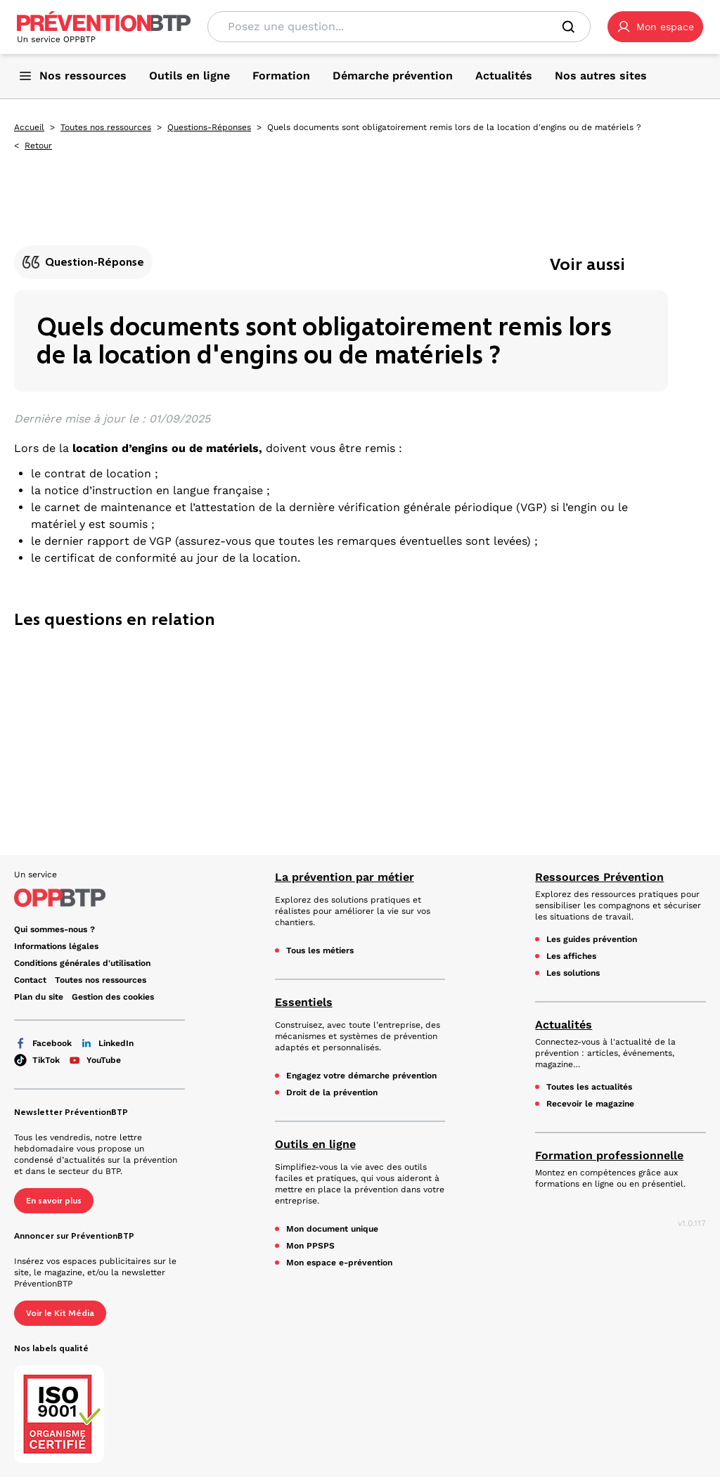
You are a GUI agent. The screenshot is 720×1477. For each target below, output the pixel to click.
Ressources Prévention (599, 877)
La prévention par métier (344, 877)
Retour (38, 145)
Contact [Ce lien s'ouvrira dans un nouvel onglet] (30, 980)
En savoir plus (54, 1200)
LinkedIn (107, 1043)
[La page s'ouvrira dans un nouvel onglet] (655, 26)
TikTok (37, 1060)
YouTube (94, 1060)
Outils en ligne (315, 1144)
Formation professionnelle (609, 1155)
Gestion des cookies (113, 997)
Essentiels (304, 1002)
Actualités (563, 1024)
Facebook (43, 1043)
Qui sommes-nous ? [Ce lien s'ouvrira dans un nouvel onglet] (54, 929)
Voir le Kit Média (60, 1313)
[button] (655, 26)
